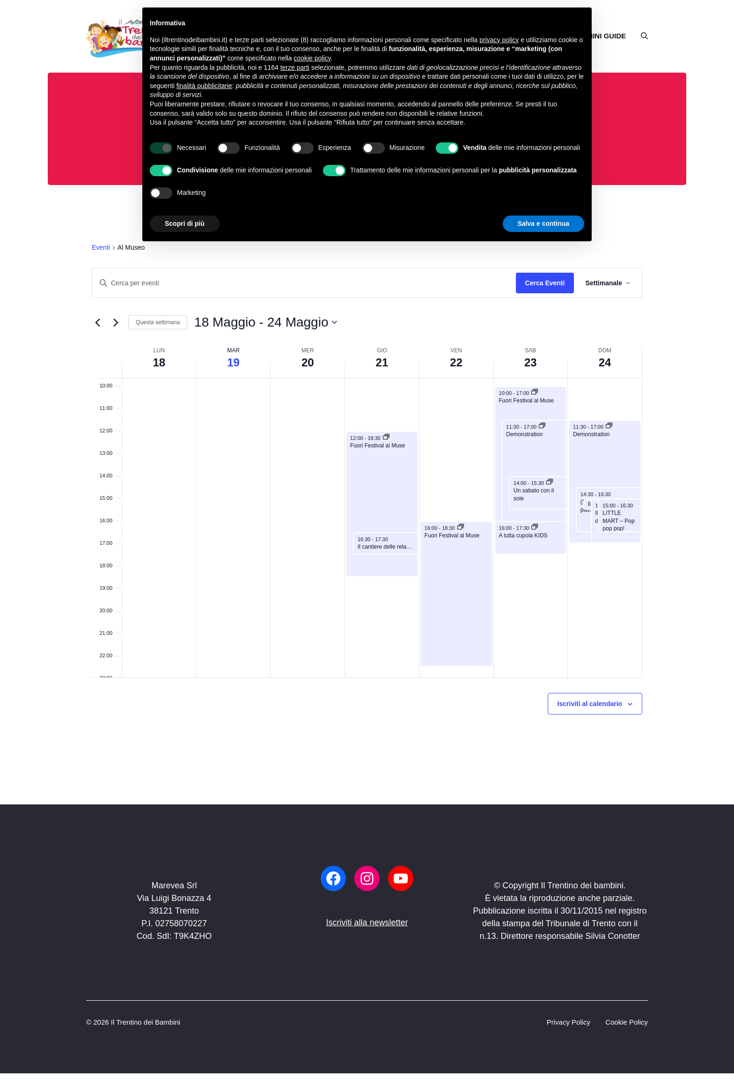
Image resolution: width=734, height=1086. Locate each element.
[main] (367, 501)
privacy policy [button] (499, 40)
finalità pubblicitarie (204, 85)
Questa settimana (158, 322)
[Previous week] (97, 322)
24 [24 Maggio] (605, 362)
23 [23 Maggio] (530, 362)
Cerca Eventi (545, 283)
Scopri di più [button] (185, 223)
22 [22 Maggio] (456, 362)
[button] (640, 36)
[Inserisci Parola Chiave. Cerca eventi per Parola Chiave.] (304, 283)
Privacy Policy (568, 1022)
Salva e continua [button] (543, 223)
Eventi (101, 247)
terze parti (294, 67)
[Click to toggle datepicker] (265, 322)
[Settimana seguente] (115, 322)
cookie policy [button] (312, 58)
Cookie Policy (626, 1022)
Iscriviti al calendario (590, 703)
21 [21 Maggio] (382, 362)
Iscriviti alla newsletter (367, 922)
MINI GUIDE (606, 36)
